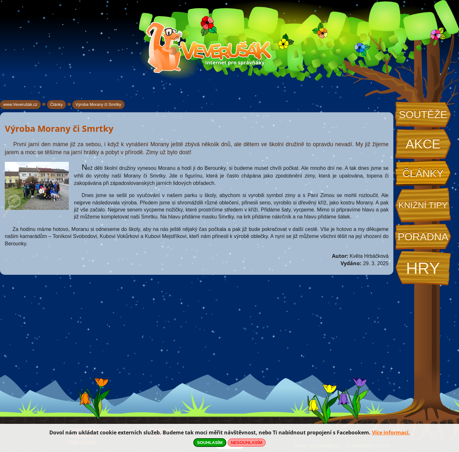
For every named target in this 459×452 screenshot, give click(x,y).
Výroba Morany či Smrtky (98, 104)
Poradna (423, 236)
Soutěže (423, 114)
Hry (423, 268)
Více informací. (391, 432)
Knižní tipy (423, 205)
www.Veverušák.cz (20, 104)
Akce (423, 144)
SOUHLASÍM (209, 442)
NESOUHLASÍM (246, 442)
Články (422, 173)
